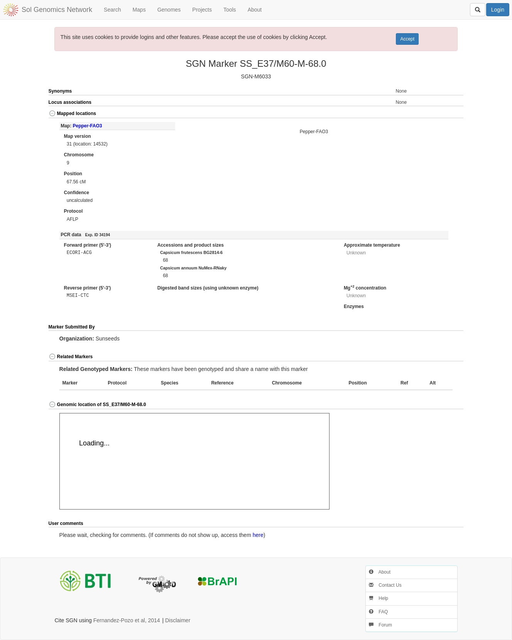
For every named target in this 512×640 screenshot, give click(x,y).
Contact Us (385, 585)
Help (378, 598)
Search (112, 10)
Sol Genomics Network (57, 10)
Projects (202, 10)
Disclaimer (177, 620)
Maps (138, 10)
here (258, 535)
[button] (443, 114)
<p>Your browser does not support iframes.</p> (194, 461)
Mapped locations (72, 113)
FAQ (378, 612)
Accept (407, 39)
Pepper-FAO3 (87, 126)
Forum (380, 625)
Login (497, 10)
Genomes (169, 10)
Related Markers (71, 356)
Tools (229, 10)
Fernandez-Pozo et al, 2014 (126, 620)
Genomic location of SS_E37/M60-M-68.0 (97, 404)
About (255, 10)
